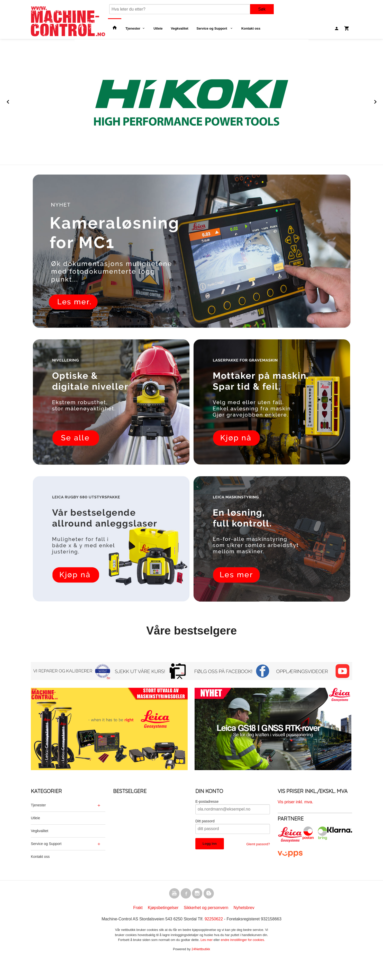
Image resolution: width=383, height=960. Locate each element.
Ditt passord (205, 821)
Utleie (157, 28)
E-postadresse (206, 801)
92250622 (214, 920)
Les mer (207, 941)
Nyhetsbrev (244, 908)
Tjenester (132, 28)
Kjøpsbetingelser (163, 908)
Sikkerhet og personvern (206, 908)
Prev (13, 101)
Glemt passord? (258, 844)
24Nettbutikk (201, 950)
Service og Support (212, 28)
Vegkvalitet (179, 28)
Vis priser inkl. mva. (295, 802)
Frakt (137, 908)
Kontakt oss (250, 28)
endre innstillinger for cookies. (243, 941)
